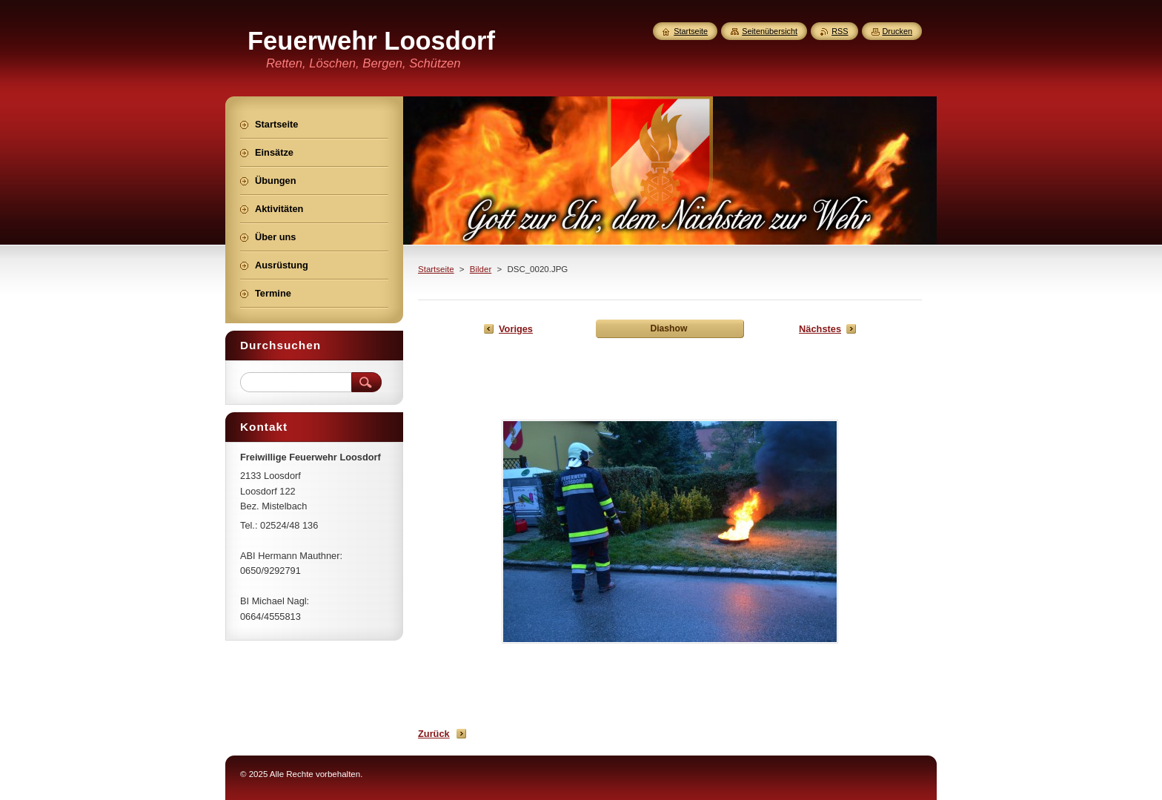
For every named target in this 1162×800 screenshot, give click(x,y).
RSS (839, 31)
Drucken (898, 31)
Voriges (516, 328)
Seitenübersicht (769, 31)
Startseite (436, 269)
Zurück (434, 733)
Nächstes (820, 328)
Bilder (480, 269)
